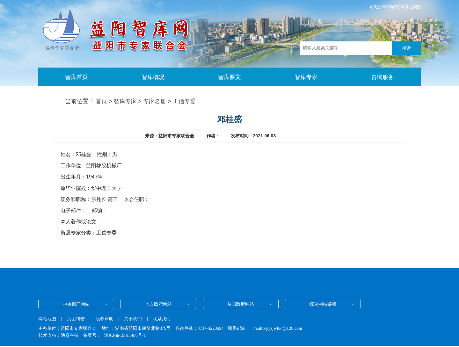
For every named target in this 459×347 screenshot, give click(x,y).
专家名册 (154, 101)
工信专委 (184, 101)
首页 (101, 101)
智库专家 (125, 101)
